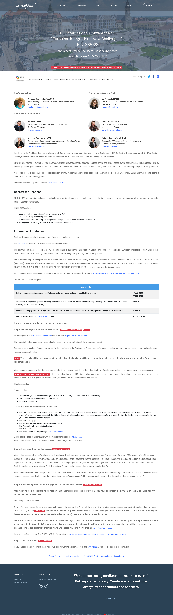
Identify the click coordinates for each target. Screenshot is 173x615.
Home (62, 5)
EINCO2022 (42, 316)
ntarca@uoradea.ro (110, 146)
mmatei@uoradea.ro (110, 107)
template (22, 243)
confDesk (27, 5)
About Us (96, 5)
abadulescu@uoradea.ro (38, 107)
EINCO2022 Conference (42, 335)
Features (81, 5)
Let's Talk (113, 5)
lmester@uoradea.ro (36, 146)
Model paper (147, 370)
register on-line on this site (79, 335)
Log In (128, 5)
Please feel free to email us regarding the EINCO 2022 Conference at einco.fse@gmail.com (86, 555)
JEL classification (56, 431)
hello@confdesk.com (47, 578)
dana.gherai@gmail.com (112, 130)
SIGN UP (149, 5)
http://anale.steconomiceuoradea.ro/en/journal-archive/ (117, 273)
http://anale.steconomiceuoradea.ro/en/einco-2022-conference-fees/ (99, 533)
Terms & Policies (21, 581)
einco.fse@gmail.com (103, 527)
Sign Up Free (111, 595)
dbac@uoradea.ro (35, 130)
